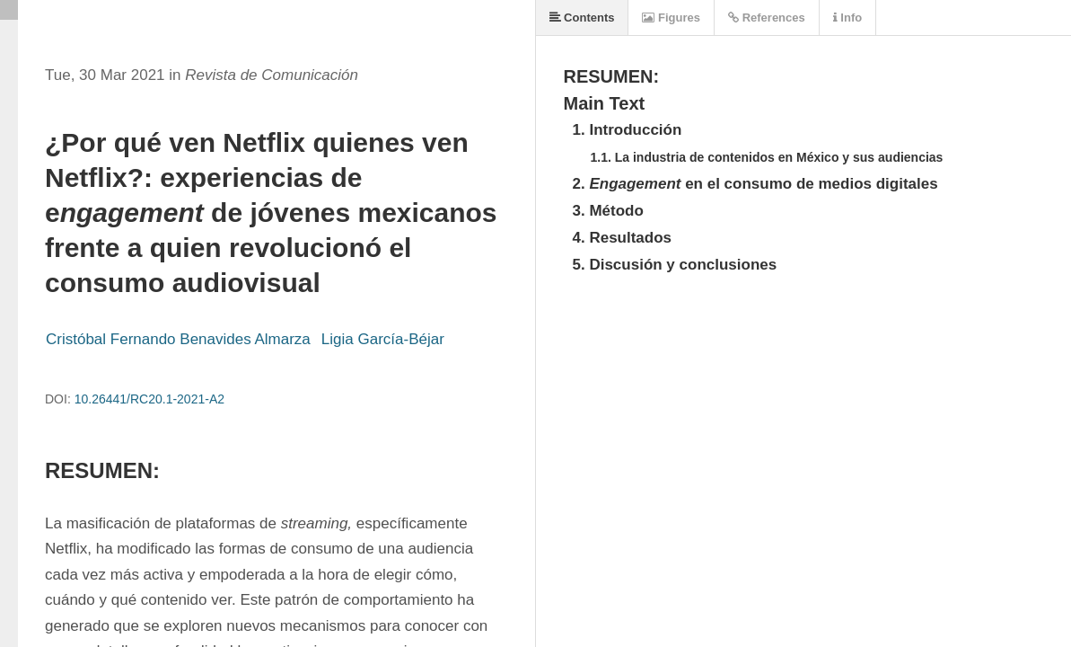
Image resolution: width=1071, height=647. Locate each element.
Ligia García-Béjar (382, 339)
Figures (671, 17)
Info (847, 17)
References (766, 17)
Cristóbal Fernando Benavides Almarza (178, 339)
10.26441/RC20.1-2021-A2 (149, 399)
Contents (582, 17)
